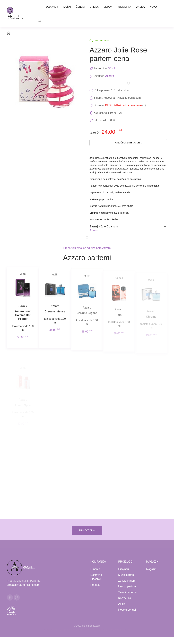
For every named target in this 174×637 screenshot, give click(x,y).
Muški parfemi (126, 574)
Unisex (94, 6)
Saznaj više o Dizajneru (104, 226)
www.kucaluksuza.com (84, 629)
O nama (95, 569)
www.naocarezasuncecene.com (113, 629)
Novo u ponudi (127, 609)
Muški (67, 6)
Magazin (151, 569)
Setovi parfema (127, 592)
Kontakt (95, 584)
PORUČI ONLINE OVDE (128, 142)
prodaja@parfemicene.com (23, 584)
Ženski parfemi (127, 580)
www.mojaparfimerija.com (57, 629)
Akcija (140, 6)
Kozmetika (124, 6)
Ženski (80, 6)
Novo (153, 6)
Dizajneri (52, 6)
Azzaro (109, 75)
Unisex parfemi (127, 586)
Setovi (108, 6)
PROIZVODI (87, 530)
